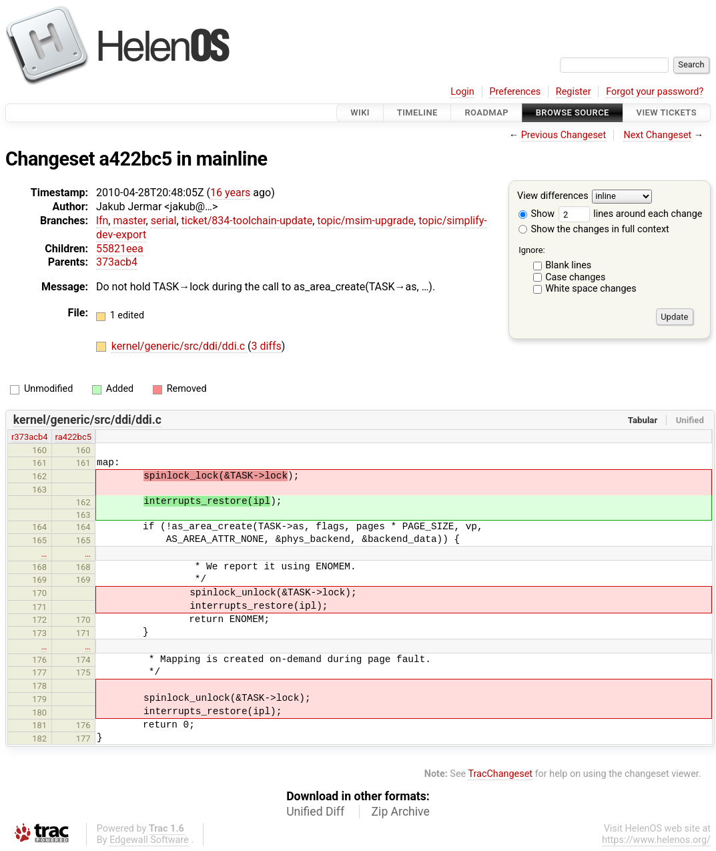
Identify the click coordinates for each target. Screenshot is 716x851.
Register (573, 91)
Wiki (360, 112)
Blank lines (568, 265)
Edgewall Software (149, 840)
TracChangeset (500, 774)
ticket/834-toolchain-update (247, 220)
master (129, 220)
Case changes (575, 277)
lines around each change (631, 214)
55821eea (119, 248)
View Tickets (667, 112)
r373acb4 (29, 437)
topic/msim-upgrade (365, 220)
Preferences (515, 91)
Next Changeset (657, 135)
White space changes (591, 288)
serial (164, 220)
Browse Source (572, 112)
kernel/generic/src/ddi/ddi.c (179, 346)
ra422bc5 (73, 437)
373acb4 (116, 262)
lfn (102, 220)
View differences (553, 196)
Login (462, 91)
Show (536, 214)
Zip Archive (401, 811)
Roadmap (486, 112)
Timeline (417, 112)
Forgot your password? (654, 91)
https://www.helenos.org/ (656, 840)
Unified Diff (315, 811)
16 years (230, 192)
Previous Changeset (564, 135)
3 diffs (267, 346)
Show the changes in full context (593, 229)
